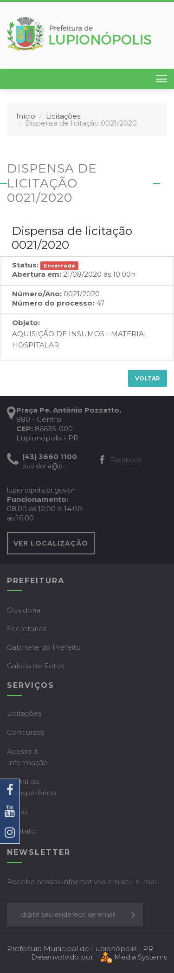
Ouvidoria (23, 610)
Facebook (120, 460)
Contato (21, 830)
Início (25, 116)
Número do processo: (53, 303)
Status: (25, 264)
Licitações (63, 116)
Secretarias (26, 628)
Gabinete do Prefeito (44, 647)
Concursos (25, 732)
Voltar (147, 378)
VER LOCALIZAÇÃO (50, 543)
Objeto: (26, 322)
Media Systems (132, 957)
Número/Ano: (37, 293)
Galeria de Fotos (35, 665)
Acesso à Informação (27, 757)
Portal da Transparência (32, 787)
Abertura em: (36, 274)
